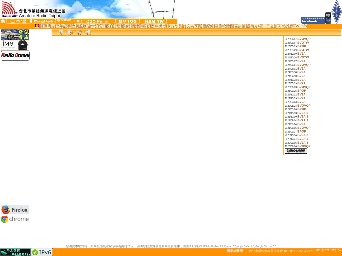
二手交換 (270, 26)
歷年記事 (63, 26)
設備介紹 (254, 26)
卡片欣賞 (174, 26)
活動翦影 (142, 26)
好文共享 (190, 26)
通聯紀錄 (206, 26)
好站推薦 (286, 26)
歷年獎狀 (158, 26)
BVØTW (303, 42)
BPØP (301, 46)
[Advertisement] (15, 133)
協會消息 (95, 26)
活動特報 (126, 26)
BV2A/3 (302, 113)
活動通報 (111, 26)
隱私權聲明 (235, 251)
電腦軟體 (222, 26)
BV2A (301, 53)
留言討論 (238, 26)
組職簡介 (47, 26)
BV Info (300, 26)
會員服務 (79, 26)
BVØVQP (304, 39)
